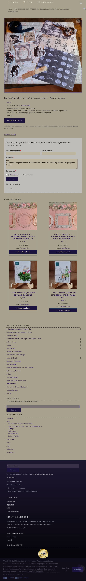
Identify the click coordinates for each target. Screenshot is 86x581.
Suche (13, 470)
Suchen (14, 410)
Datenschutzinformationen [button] (13, 574)
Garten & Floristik (11, 358)
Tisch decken (10, 348)
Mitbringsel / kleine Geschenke (16, 380)
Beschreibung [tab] (10, 134)
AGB (8, 446)
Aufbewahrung (11, 342)
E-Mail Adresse (47, 151)
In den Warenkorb (14, 120)
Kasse (8, 443)
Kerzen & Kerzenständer (14, 351)
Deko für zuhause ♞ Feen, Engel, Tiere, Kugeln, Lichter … (26, 426)
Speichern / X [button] (66, 569)
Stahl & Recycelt (11, 335)
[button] (78, 21)
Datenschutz (11, 171)
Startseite (9, 418)
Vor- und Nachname (13, 151)
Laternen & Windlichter (13, 361)
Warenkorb (10, 439)
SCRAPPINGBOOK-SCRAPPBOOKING (50, 126)
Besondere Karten (12, 377)
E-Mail (27, 2)
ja (7, 175)
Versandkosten (25, 105)
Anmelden (12, 2)
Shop (8, 421)
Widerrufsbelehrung (13, 511)
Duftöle (8, 374)
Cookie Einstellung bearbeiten (42, 474)
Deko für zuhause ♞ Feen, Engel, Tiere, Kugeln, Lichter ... (24, 339)
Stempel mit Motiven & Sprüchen (16, 387)
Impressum (10, 505)
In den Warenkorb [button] (23, 252)
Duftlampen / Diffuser (13, 371)
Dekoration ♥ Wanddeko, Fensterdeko (18, 329)
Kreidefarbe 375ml (12, 390)
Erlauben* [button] (77, 569)
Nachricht (10, 157)
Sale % (8, 393)
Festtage (9, 345)
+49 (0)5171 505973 (45, 2)
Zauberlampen (11, 364)
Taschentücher (11, 384)
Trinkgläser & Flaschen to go (15, 355)
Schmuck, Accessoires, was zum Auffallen (19, 368)
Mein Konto (9, 449)
